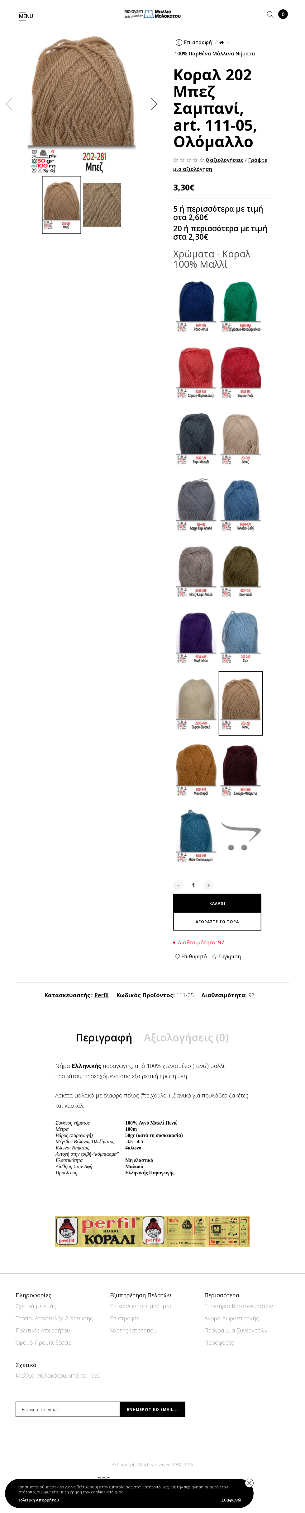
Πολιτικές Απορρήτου (43, 1330)
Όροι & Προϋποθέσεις (43, 1342)
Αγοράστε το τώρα (217, 921)
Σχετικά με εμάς (36, 1306)
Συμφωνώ (231, 1499)
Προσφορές (219, 1342)
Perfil (101, 995)
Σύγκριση (226, 956)
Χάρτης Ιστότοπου (133, 1330)
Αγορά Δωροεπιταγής (231, 1318)
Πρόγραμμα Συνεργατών (236, 1330)
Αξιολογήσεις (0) (187, 1056)
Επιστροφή (194, 42)
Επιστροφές (125, 1318)
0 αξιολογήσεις (224, 160)
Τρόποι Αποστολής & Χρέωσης (54, 1318)
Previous (9, 103)
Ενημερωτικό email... (152, 1409)
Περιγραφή (103, 1056)
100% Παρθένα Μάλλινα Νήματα (214, 53)
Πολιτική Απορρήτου (38, 1500)
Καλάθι (283, 14)
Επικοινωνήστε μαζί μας (141, 1306)
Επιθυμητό (191, 956)
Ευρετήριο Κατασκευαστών (238, 1306)
